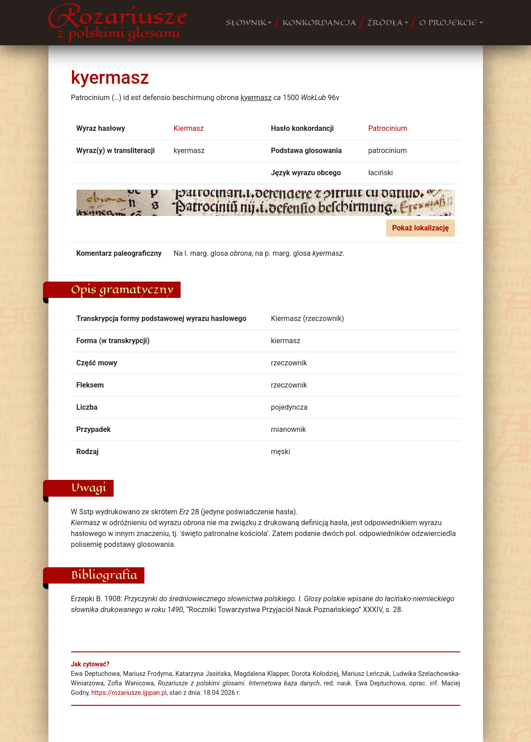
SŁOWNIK (246, 23)
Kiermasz (189, 128)
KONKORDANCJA (319, 23)
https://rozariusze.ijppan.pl (129, 692)
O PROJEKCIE (448, 23)
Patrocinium (387, 128)
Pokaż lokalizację (420, 228)
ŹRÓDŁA (385, 23)
